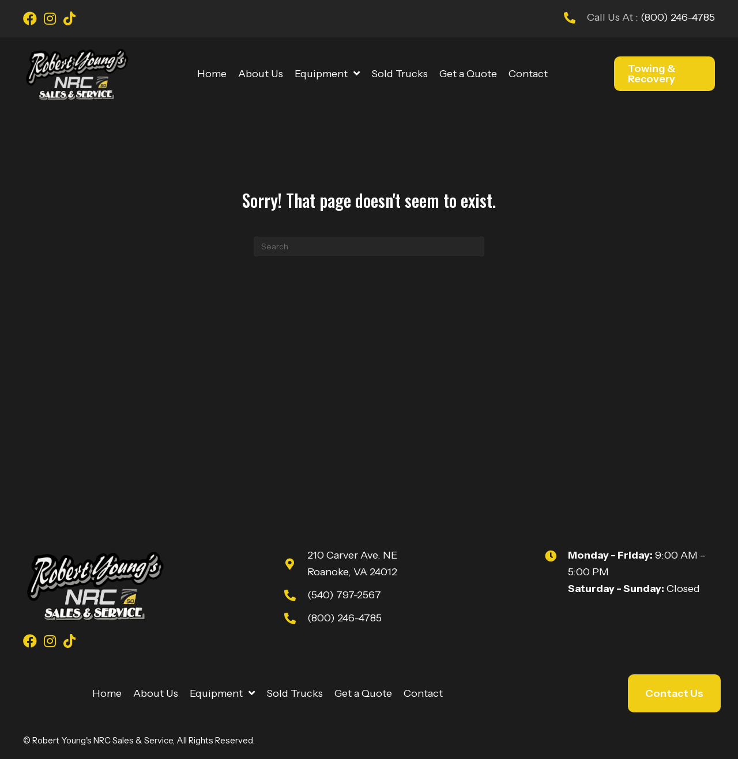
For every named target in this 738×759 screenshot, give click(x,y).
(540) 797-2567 (344, 595)
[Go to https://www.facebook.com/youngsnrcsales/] (30, 20)
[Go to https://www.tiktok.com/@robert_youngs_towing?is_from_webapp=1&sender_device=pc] (69, 20)
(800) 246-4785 (676, 17)
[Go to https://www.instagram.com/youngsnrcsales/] (50, 20)
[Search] (369, 246)
